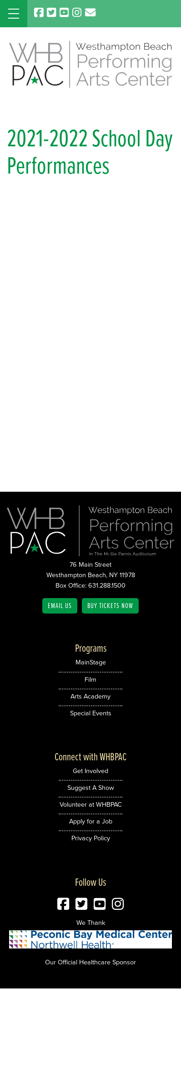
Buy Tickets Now (110, 605)
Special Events (90, 713)
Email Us (60, 605)
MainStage (90, 662)
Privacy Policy (90, 838)
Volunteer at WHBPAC (91, 804)
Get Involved (90, 771)
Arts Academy (90, 696)
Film (90, 679)
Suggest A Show (90, 788)
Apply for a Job (90, 821)
